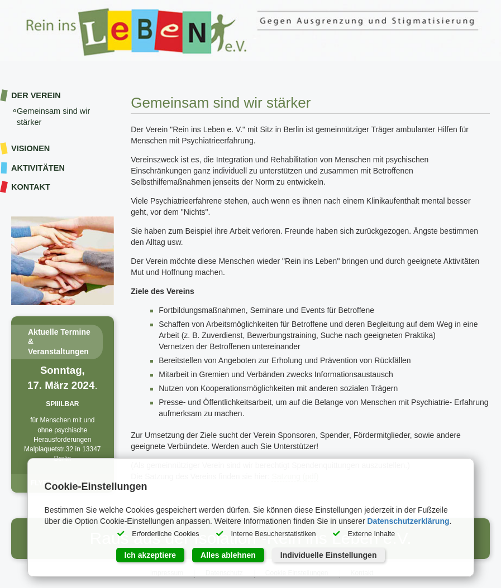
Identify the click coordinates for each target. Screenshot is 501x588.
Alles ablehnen (228, 555)
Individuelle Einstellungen (328, 555)
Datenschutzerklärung (408, 521)
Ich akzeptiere (150, 555)
